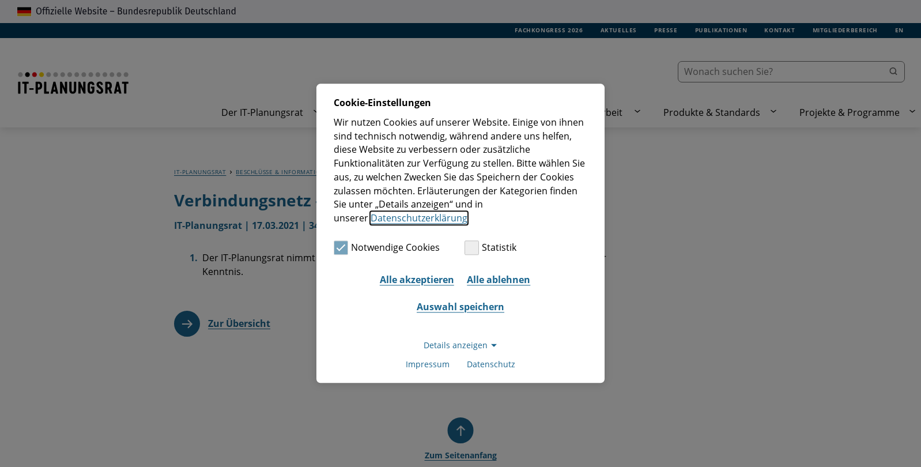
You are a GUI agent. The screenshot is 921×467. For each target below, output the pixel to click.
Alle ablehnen (498, 279)
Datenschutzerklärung (419, 218)
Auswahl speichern (460, 306)
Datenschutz (491, 364)
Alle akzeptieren (417, 279)
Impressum (428, 364)
